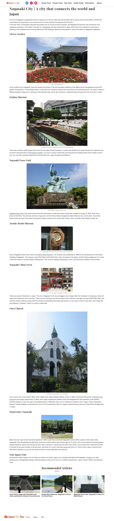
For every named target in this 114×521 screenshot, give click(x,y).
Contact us (89, 457)
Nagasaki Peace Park (17, 213)
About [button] (35, 517)
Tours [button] (28, 517)
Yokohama (93, 296)
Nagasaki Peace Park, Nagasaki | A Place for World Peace (89, 486)
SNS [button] (42, 517)
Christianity (46, 27)
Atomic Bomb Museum (45, 255)
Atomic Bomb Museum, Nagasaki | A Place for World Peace (57, 486)
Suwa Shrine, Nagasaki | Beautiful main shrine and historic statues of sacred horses (25, 486)
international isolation (36, 153)
